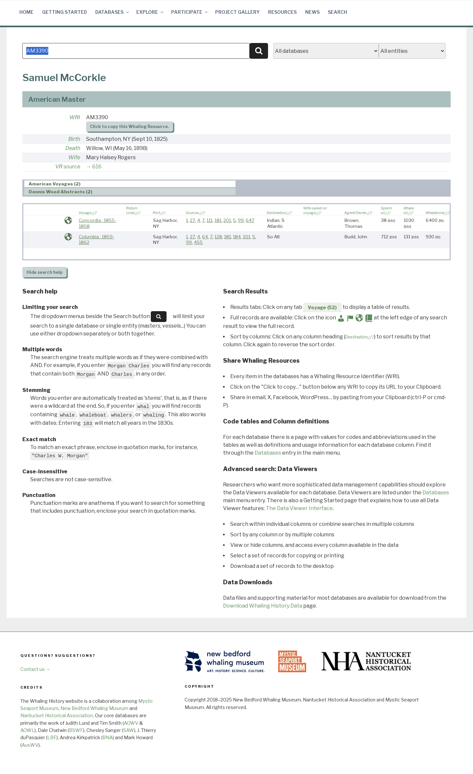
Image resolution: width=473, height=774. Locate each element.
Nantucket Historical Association (56, 715)
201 (227, 220)
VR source (67, 166)
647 (250, 220)
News (312, 12)
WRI (74, 117)
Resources (282, 12)
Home (26, 12)
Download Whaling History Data (262, 606)
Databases (112, 12)
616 (96, 166)
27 (192, 220)
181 (217, 220)
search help (44, 272)
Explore (150, 12)
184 (237, 236)
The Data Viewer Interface (299, 508)
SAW (128, 730)
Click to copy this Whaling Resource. (129, 126)
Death (72, 148)
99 (241, 220)
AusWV (30, 745)
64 (205, 236)
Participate (190, 12)
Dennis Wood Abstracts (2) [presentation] (60, 191)
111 (210, 220)
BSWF (76, 730)
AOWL (27, 730)
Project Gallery (237, 12)
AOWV (131, 723)
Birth (74, 139)
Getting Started (64, 12)
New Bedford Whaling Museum (94, 708)
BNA (107, 737)
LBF (51, 737)
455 (198, 242)
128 (218, 236)
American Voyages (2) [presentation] (54, 184)
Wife (74, 157)
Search (337, 12)
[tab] (130, 184)
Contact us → (35, 669)
